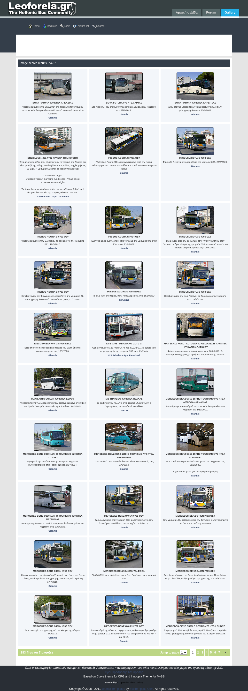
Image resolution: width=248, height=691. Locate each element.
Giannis (52, 117)
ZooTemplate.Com (141, 689)
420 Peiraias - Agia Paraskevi (53, 196)
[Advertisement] (124, 45)
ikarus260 (124, 299)
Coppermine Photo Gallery (130, 682)
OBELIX (124, 410)
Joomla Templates (113, 689)
